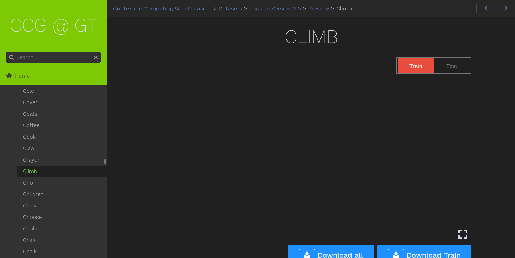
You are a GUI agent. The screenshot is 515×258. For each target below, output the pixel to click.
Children (33, 194)
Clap (28, 148)
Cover (30, 102)
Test (451, 66)
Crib (28, 183)
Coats (30, 114)
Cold (28, 91)
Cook (29, 137)
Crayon (32, 160)
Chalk (30, 251)
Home (18, 76)
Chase (30, 240)
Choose (32, 217)
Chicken (33, 205)
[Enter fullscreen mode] (463, 234)
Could (30, 228)
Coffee (31, 125)
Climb (30, 171)
